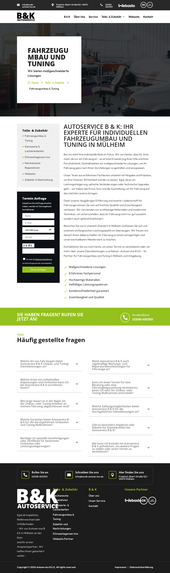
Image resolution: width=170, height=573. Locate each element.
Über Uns (79, 16)
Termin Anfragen (38, 269)
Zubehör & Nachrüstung (39, 179)
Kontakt (148, 16)
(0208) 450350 (109, 5)
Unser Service (97, 500)
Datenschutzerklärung (43, 259)
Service (93, 16)
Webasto (134, 16)
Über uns (94, 495)
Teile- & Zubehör (112, 16)
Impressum (120, 567)
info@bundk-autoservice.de (28, 5)
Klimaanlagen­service (37, 157)
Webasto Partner (63, 538)
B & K (67, 16)
